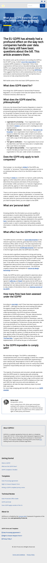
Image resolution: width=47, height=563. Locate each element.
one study (15, 304)
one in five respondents (28, 62)
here (4, 221)
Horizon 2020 (23, 516)
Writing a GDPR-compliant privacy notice (13, 487)
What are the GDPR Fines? (9, 466)
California (12, 281)
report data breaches (31, 240)
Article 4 (14, 178)
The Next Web (7, 338)
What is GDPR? (6, 463)
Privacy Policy (31, 555)
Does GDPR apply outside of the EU (12, 505)
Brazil (20, 281)
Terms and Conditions (18, 555)
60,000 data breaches (26, 248)
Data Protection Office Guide (10, 498)
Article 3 (25, 167)
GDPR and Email (6, 502)
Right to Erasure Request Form (11, 484)
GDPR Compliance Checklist (9, 469)
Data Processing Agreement (10, 481)
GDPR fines (37, 70)
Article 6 (17, 126)
